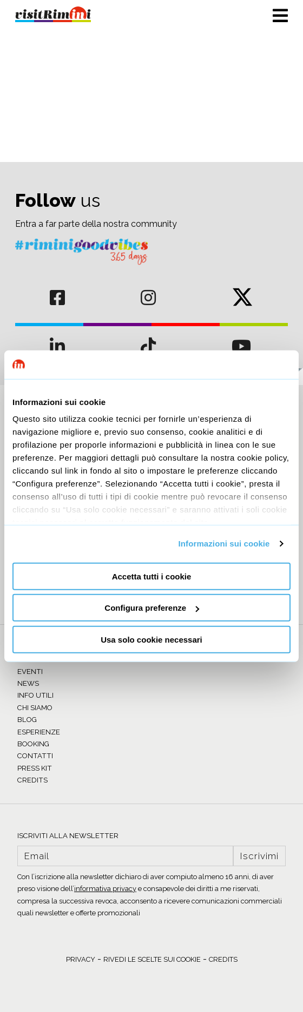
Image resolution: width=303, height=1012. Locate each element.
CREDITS (32, 780)
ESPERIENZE (38, 732)
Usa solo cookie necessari (151, 639)
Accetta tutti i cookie (152, 576)
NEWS (28, 683)
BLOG (27, 720)
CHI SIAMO (34, 708)
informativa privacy (105, 889)
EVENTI (30, 671)
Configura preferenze (151, 607)
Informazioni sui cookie (224, 543)
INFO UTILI (35, 695)
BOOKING (33, 744)
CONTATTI (35, 756)
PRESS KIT (34, 768)
